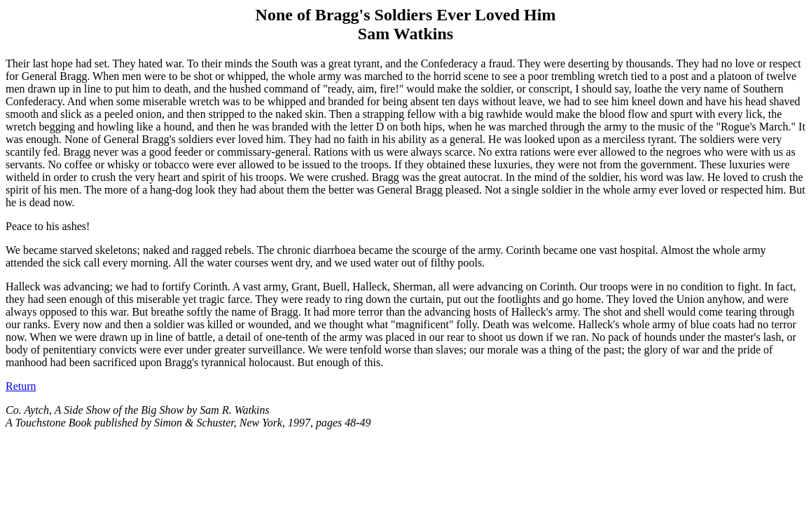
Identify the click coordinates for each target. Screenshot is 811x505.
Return (21, 386)
